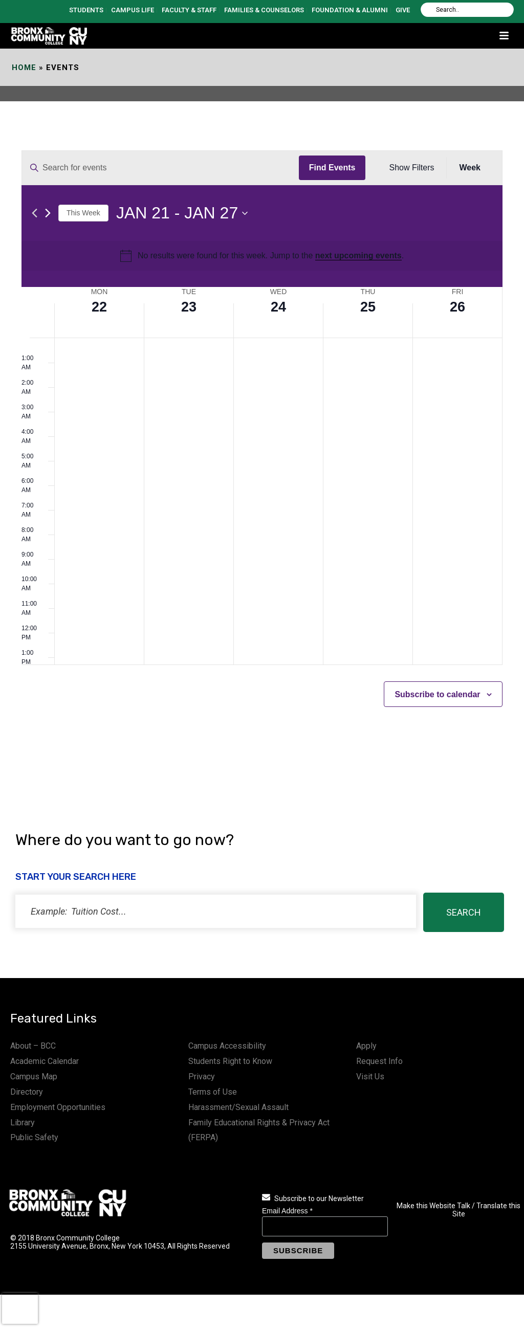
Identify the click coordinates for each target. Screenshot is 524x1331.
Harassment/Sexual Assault (238, 1107)
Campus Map (33, 1076)
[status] (215, 911)
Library (22, 1122)
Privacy (201, 1076)
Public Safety (34, 1137)
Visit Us (370, 1076)
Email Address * (287, 1211)
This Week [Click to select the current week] (83, 213)
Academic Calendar (44, 1061)
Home (24, 67)
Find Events (332, 167)
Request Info (379, 1061)
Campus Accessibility (227, 1046)
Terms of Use (212, 1092)
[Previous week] (34, 213)
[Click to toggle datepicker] (182, 213)
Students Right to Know (230, 1061)
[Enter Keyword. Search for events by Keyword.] (160, 168)
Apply (366, 1046)
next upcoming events (358, 255)
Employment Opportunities (57, 1107)
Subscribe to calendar (437, 694)
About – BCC (33, 1046)
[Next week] (48, 213)
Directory (26, 1092)
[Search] (467, 10)
